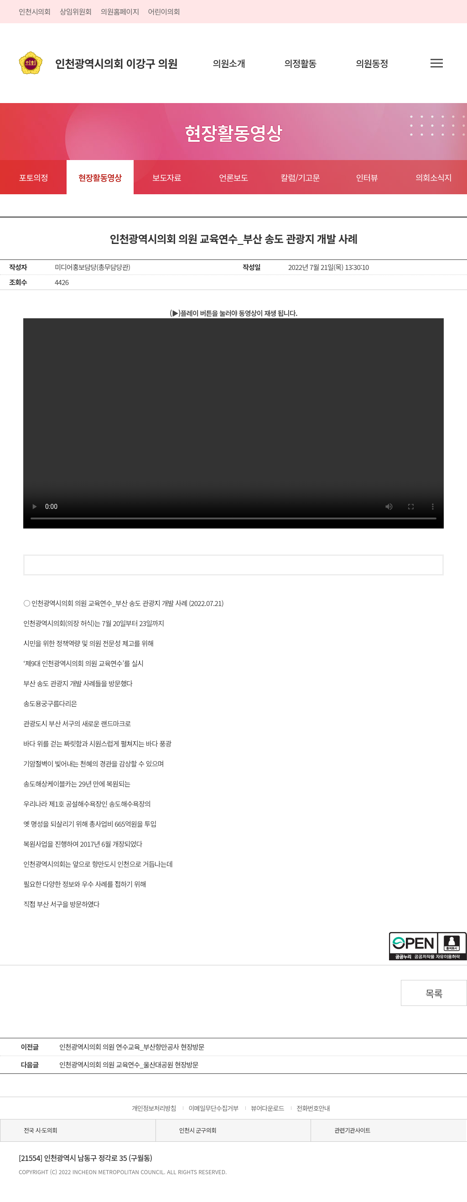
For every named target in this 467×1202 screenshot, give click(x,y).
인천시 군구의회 (197, 1130)
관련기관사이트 (352, 1130)
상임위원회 (76, 11)
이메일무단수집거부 (213, 1108)
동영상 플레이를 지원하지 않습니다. (233, 423)
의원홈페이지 (120, 11)
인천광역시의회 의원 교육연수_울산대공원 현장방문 (128, 1064)
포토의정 (33, 177)
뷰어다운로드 (267, 1108)
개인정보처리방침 (154, 1108)
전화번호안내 (313, 1108)
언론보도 (233, 177)
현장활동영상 (100, 177)
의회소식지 (433, 177)
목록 (434, 993)
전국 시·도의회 (40, 1130)
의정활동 (300, 63)
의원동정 (372, 63)
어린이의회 (164, 11)
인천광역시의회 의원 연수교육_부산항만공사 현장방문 (131, 1047)
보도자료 (166, 177)
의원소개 (229, 63)
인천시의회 (35, 11)
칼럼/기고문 (300, 177)
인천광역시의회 (116, 63)
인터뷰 (367, 177)
